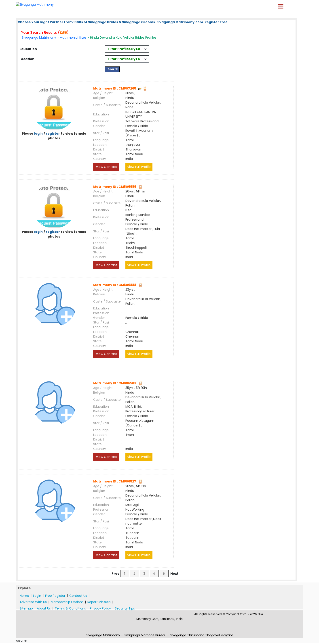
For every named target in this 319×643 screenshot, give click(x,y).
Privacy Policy (100, 608)
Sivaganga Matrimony (39, 37)
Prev (115, 573)
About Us (44, 608)
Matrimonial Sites (73, 37)
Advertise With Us (33, 602)
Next (174, 573)
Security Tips (125, 608)
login (38, 133)
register (53, 133)
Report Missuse (99, 602)
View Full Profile (139, 167)
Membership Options (67, 602)
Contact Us (78, 595)
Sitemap (26, 608)
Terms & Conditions (70, 608)
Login (37, 595)
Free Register (55, 595)
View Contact (106, 167)
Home (24, 595)
